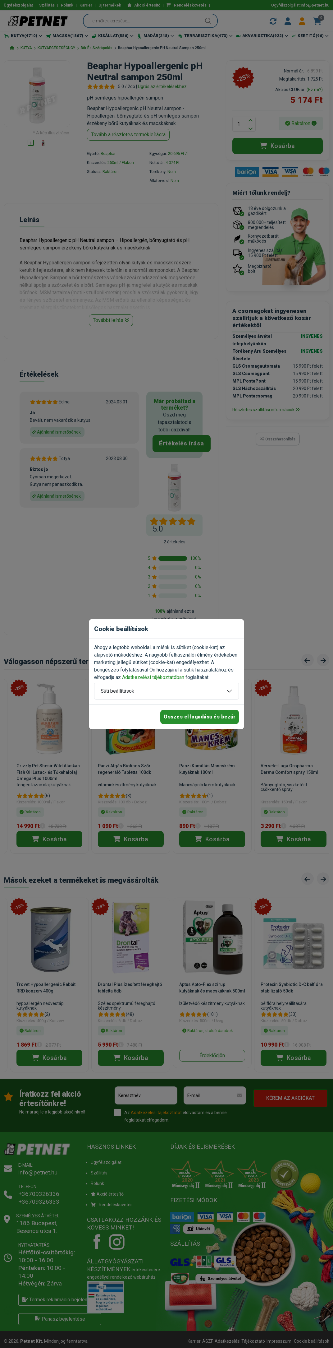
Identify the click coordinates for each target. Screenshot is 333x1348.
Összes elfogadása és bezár (199, 717)
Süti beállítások (117, 691)
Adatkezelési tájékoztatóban (153, 677)
